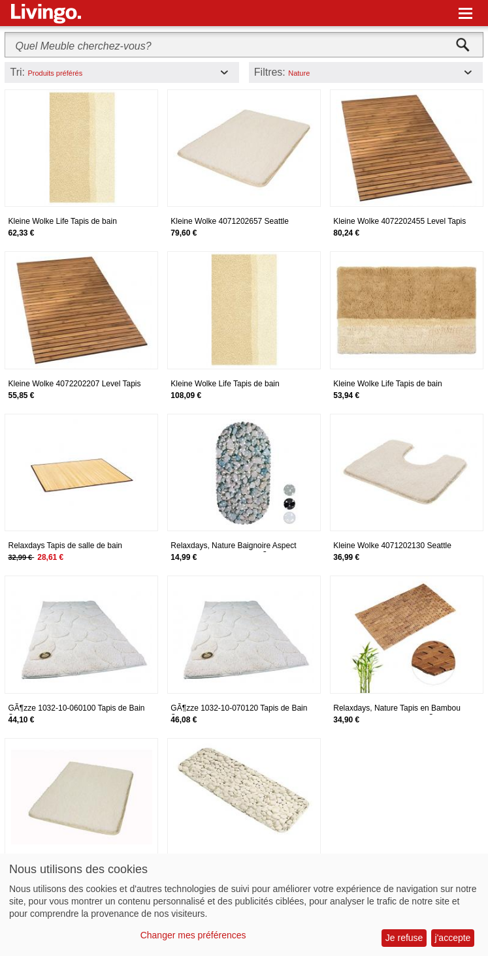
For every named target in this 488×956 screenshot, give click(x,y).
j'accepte (453, 938)
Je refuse (404, 938)
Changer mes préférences (193, 935)
